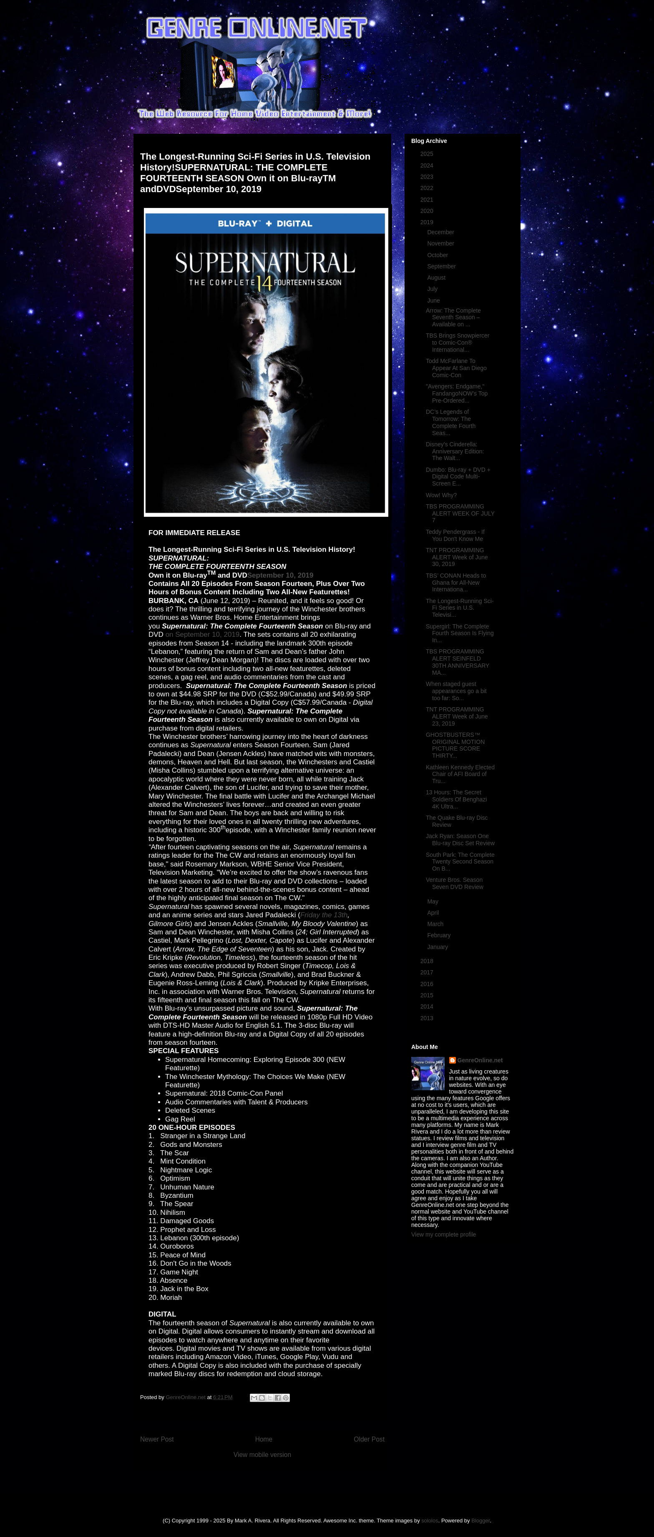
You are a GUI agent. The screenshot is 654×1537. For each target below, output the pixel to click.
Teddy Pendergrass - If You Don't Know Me (455, 535)
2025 (427, 153)
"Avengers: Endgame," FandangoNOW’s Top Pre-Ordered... (457, 393)
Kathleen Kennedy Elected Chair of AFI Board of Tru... (460, 774)
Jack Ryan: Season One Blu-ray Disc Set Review (460, 839)
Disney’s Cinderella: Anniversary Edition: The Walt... (455, 451)
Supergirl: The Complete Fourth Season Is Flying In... (460, 633)
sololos (429, 1520)
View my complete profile (443, 1234)
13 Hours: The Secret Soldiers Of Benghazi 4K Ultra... (456, 799)
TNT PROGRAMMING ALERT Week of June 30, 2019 (457, 557)
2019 (427, 222)
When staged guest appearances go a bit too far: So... (456, 691)
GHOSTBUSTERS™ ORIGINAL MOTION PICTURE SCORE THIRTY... (455, 745)
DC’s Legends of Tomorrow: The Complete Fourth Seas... (450, 422)
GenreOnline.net (480, 1060)
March (436, 924)
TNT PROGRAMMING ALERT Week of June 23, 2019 (457, 716)
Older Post (369, 1439)
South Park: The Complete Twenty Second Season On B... (460, 861)
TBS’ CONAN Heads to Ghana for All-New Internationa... (456, 582)
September (442, 266)
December (441, 232)
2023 (427, 176)
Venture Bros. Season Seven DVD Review (454, 883)
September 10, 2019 (280, 575)
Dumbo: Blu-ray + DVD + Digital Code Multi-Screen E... (458, 476)
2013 (427, 1018)
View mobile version (262, 1454)
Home (264, 1439)
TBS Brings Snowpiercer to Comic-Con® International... (458, 342)
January (438, 947)
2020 (427, 211)
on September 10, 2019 (203, 634)
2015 (427, 995)
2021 (427, 199)
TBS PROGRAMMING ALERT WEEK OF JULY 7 (460, 513)
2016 (427, 984)
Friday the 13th (323, 915)
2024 (427, 165)
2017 (427, 972)
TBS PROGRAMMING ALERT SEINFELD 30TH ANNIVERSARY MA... (457, 662)
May (433, 901)
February (439, 935)
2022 (427, 188)
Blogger (480, 1520)
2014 (427, 1006)
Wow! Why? (441, 495)
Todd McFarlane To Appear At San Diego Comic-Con (456, 368)
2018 (427, 961)
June (434, 300)
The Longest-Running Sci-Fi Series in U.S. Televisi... (460, 608)
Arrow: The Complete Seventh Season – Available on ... (453, 317)
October (438, 255)
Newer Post (157, 1439)
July (433, 288)
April (433, 912)
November (441, 243)
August (437, 277)
